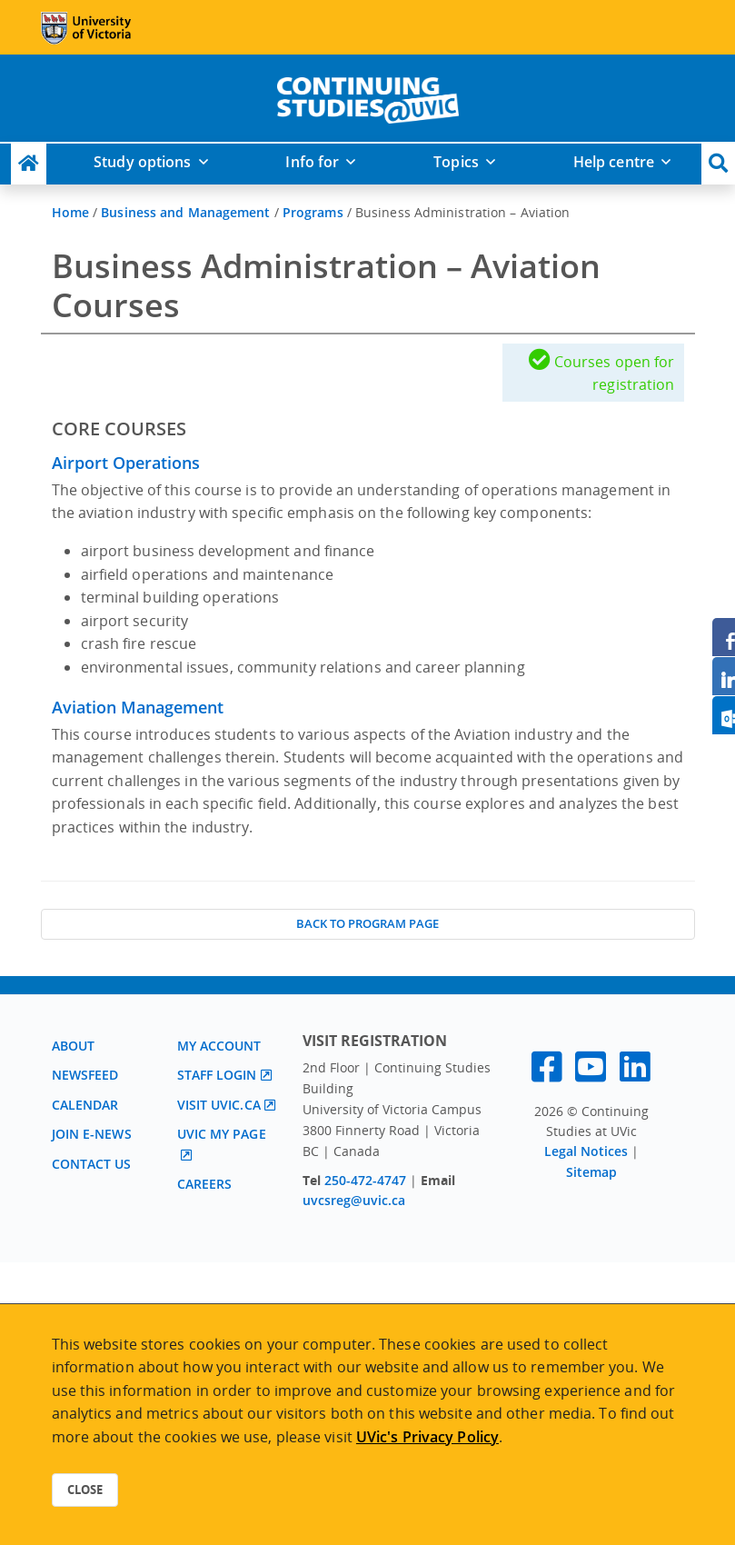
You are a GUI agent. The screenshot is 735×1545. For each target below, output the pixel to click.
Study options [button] (142, 162)
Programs (313, 212)
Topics (456, 162)
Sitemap (591, 1172)
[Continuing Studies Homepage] (28, 164)
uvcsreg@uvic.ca (354, 1200)
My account (219, 1045)
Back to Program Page (367, 923)
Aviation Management (137, 707)
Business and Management (185, 212)
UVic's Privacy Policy (427, 1437)
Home (70, 212)
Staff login (217, 1074)
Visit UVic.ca (219, 1104)
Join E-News (92, 1133)
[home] (368, 96)
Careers (205, 1183)
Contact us (92, 1163)
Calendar (85, 1104)
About (73, 1045)
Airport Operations (126, 462)
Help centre (613, 162)
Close (85, 1489)
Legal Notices (586, 1151)
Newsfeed (85, 1074)
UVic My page (221, 1133)
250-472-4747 (367, 1180)
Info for (312, 162)
